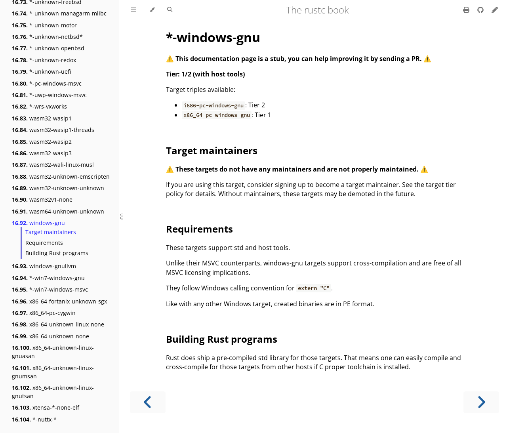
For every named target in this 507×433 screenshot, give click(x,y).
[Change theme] (152, 10)
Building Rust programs (56, 253)
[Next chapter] (481, 402)
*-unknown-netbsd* (47, 36)
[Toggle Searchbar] (170, 10)
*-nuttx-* (34, 419)
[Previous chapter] (148, 402)
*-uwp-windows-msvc (49, 95)
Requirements (44, 242)
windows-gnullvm (44, 266)
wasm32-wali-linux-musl (53, 164)
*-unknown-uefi (41, 71)
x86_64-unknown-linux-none (58, 324)
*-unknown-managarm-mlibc (59, 13)
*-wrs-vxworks (39, 106)
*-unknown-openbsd (48, 48)
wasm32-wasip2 (42, 141)
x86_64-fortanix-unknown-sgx (59, 301)
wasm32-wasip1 (42, 118)
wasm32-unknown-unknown (58, 188)
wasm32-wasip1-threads (53, 130)
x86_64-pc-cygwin (44, 313)
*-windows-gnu (213, 37)
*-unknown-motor (44, 25)
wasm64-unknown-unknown (58, 211)
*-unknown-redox (44, 60)
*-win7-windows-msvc (50, 289)
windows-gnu (38, 223)
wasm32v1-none (42, 199)
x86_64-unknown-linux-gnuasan (53, 352)
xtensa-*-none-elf (45, 407)
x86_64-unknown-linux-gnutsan (53, 392)
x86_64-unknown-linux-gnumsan (53, 372)
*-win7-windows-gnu (48, 278)
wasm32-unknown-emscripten (61, 176)
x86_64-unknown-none (50, 336)
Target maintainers (50, 232)
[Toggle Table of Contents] (133, 10)
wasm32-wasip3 (42, 153)
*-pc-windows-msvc (47, 83)
